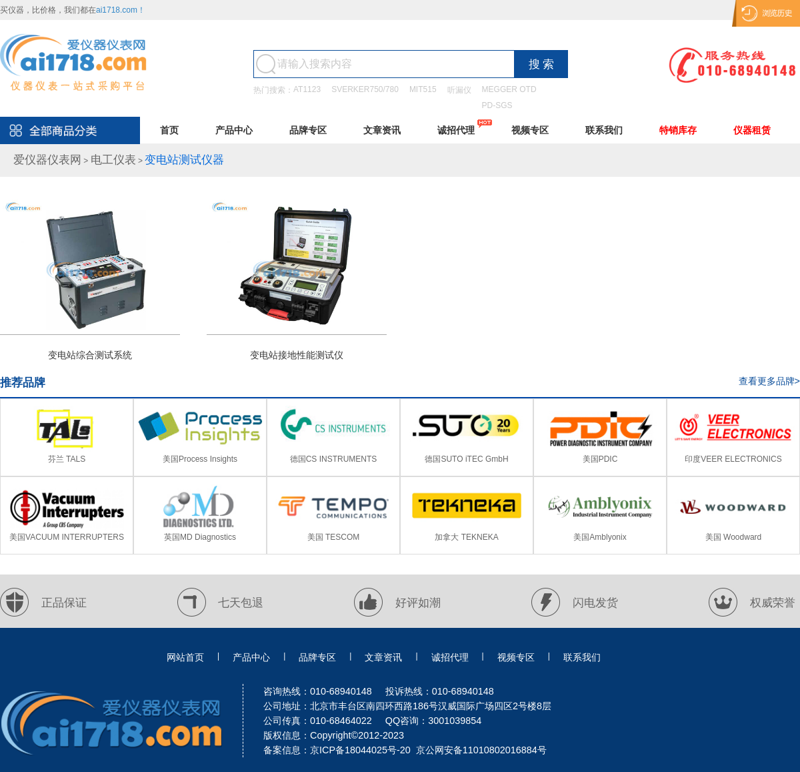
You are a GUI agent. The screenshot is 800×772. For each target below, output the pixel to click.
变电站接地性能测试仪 (296, 355)
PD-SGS (497, 105)
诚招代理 (456, 130)
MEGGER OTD (509, 89)
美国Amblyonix (599, 537)
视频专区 (530, 130)
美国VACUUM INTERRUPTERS (66, 537)
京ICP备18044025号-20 (360, 750)
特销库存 (678, 130)
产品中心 (234, 130)
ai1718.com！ (120, 10)
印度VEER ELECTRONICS (733, 459)
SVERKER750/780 (365, 89)
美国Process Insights (200, 459)
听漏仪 (459, 90)
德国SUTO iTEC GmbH (466, 459)
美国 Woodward (733, 537)
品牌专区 (308, 130)
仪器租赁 (752, 130)
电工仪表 (113, 159)
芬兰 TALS (66, 459)
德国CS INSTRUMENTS (333, 459)
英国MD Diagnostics (200, 537)
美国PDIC (600, 459)
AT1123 (307, 89)
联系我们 (604, 130)
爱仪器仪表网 (47, 159)
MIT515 (423, 89)
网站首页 (185, 657)
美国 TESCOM (333, 537)
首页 (169, 130)
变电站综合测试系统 (90, 355)
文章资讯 (382, 130)
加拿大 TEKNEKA (466, 537)
